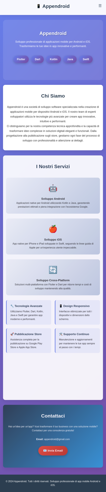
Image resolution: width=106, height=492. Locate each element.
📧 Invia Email (53, 451)
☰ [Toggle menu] (100, 6)
